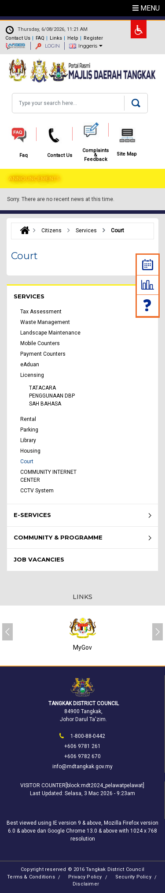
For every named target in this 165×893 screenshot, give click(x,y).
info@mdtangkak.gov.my (82, 766)
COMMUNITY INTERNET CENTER (48, 476)
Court (26, 461)
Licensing (32, 375)
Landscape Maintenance (50, 333)
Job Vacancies (39, 559)
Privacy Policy (85, 877)
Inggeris (87, 46)
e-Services (32, 514)
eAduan (29, 364)
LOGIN (47, 46)
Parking (29, 430)
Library (28, 440)
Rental (28, 419)
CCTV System (37, 490)
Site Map (127, 154)
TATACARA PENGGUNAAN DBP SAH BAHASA (52, 396)
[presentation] (7, 631)
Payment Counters (43, 354)
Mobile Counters (40, 343)
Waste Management (45, 322)
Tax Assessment (41, 312)
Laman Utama (22, 230)
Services (29, 296)
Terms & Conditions (31, 877)
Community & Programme (58, 537)
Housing (30, 451)
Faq (147, 305)
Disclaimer (86, 884)
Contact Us (17, 38)
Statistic (147, 285)
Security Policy (133, 877)
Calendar (147, 264)
